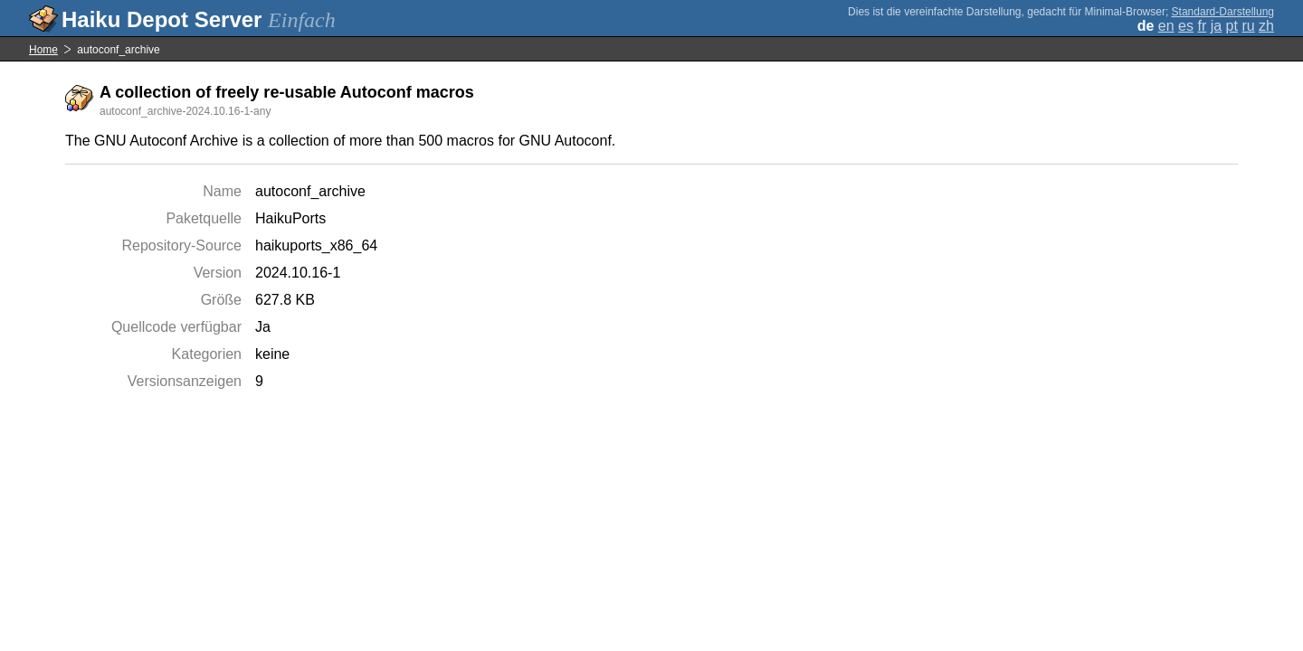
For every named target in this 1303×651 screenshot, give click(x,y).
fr (1201, 25)
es (1186, 25)
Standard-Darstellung (1223, 11)
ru (1247, 25)
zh (1266, 25)
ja (1216, 25)
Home (43, 49)
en (1166, 25)
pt (1232, 25)
